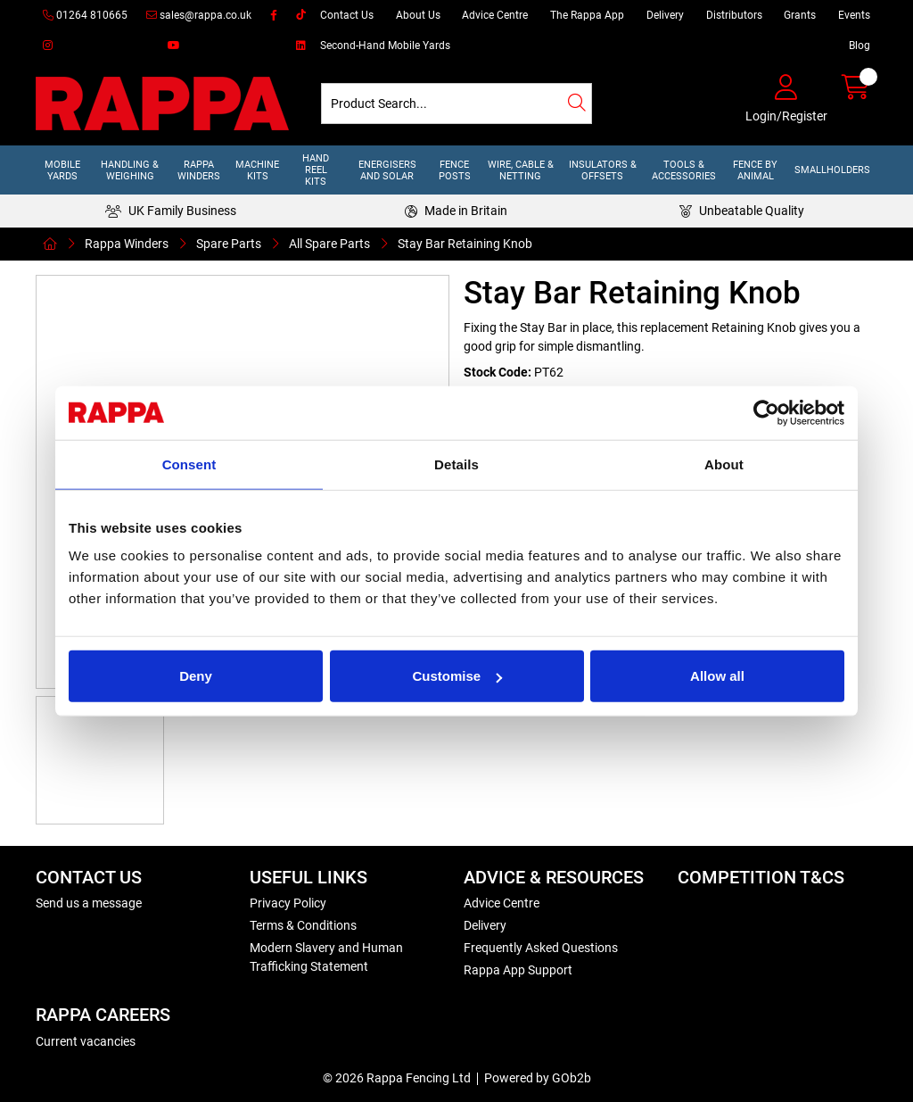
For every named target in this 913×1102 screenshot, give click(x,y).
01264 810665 (85, 15)
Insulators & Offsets (603, 170)
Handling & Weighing (130, 170)
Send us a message (89, 903)
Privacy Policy (288, 903)
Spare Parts (228, 243)
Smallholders (832, 170)
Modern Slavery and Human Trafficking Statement (326, 957)
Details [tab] (456, 463)
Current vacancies (86, 1041)
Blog (859, 45)
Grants (800, 15)
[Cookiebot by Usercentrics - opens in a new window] (766, 412)
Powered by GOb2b (537, 1078)
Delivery (665, 15)
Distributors (734, 15)
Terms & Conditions (303, 925)
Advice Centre (495, 15)
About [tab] (724, 463)
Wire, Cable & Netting (521, 170)
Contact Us (347, 15)
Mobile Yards (62, 170)
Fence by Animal (755, 170)
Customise (457, 676)
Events (854, 15)
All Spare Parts (329, 243)
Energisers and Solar (387, 170)
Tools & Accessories (684, 170)
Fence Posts (455, 170)
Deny (195, 676)
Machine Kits (257, 170)
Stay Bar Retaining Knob (465, 243)
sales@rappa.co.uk (198, 15)
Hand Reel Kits (315, 170)
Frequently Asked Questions (541, 947)
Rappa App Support (518, 970)
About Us (418, 15)
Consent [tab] (189, 463)
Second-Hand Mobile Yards (385, 45)
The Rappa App (587, 15)
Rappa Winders (198, 170)
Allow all (717, 676)
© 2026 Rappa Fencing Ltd (397, 1078)
